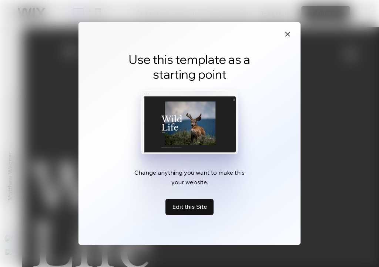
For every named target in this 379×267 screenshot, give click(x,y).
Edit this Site (189, 206)
